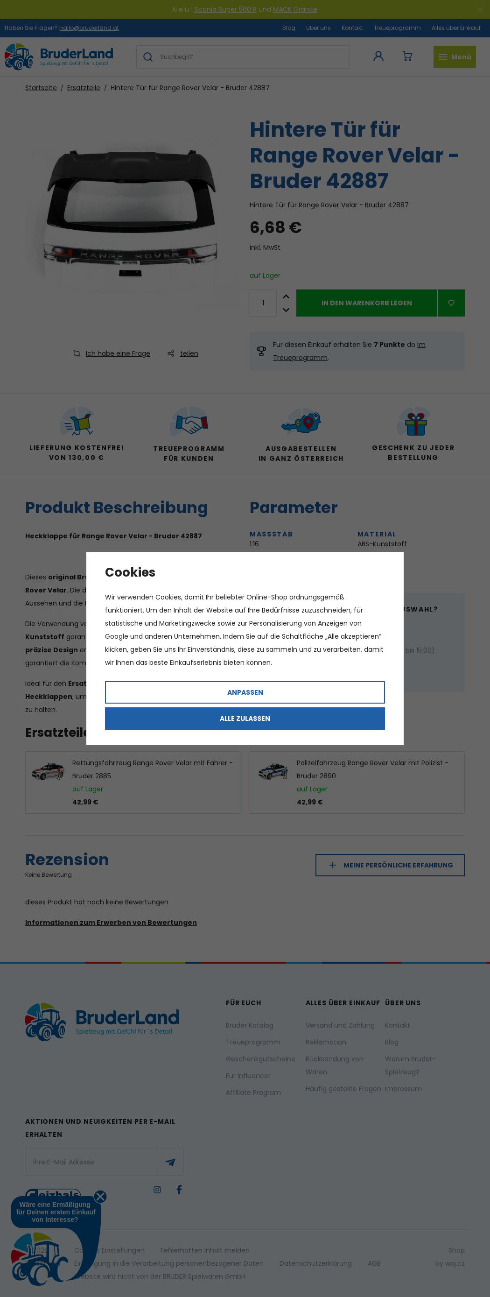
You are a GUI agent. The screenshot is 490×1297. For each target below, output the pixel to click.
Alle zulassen (245, 718)
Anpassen (245, 692)
